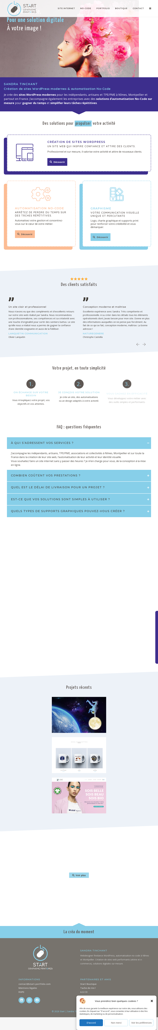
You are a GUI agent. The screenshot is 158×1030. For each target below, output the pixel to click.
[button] (151, 1000)
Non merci (116, 1022)
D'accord (91, 1022)
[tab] (79, 443)
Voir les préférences (141, 1022)
